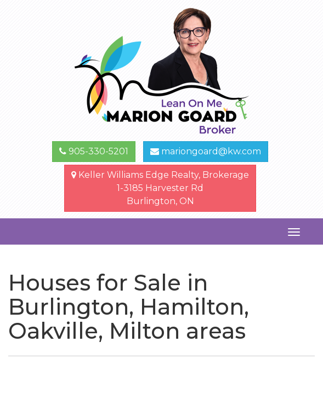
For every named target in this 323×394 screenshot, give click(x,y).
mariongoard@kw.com (205, 151)
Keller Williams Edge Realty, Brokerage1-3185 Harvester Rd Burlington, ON (160, 188)
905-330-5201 (93, 151)
